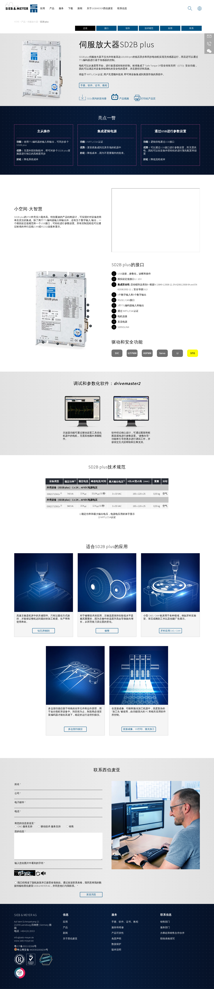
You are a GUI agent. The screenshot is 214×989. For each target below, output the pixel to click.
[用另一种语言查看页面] (199, 8)
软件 (128, 28)
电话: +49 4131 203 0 (24, 931)
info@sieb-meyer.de (24, 937)
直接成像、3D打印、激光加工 (138, 729)
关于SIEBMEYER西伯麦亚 (100, 8)
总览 (85, 28)
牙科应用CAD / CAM (170, 630)
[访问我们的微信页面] (209, 51)
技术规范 (149, 28)
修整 (107, 630)
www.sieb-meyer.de (24, 940)
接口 (106, 28)
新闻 (79, 8)
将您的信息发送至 (25, 823)
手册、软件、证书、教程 (93, 85)
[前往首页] (21, 7)
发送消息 (91, 894)
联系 (191, 28)
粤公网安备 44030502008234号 (31, 949)
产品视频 (120, 96)
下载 (70, 8)
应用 (42, 8)
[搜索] (190, 8)
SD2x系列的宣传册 (92, 96)
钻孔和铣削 (44, 630)
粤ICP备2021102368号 (25, 946)
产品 (51, 8)
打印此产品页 (144, 97)
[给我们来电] (209, 44)
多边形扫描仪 (75, 729)
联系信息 (122, 8)
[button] (38, 874)
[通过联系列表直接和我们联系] (209, 37)
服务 (61, 8)
